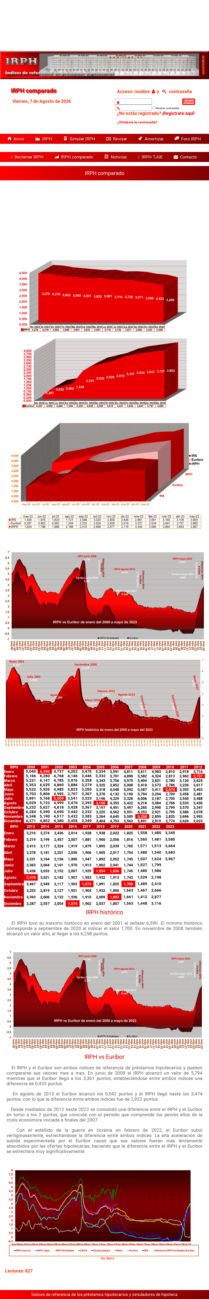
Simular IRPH (79, 138)
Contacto (186, 157)
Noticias (116, 157)
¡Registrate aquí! (178, 113)
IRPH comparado (74, 157)
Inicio (16, 138)
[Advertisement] (104, 217)
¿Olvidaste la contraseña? (137, 122)
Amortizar (151, 138)
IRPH (44, 138)
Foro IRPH (189, 138)
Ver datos (107, 1258)
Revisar (117, 138)
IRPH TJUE (151, 157)
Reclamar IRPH (27, 157)
